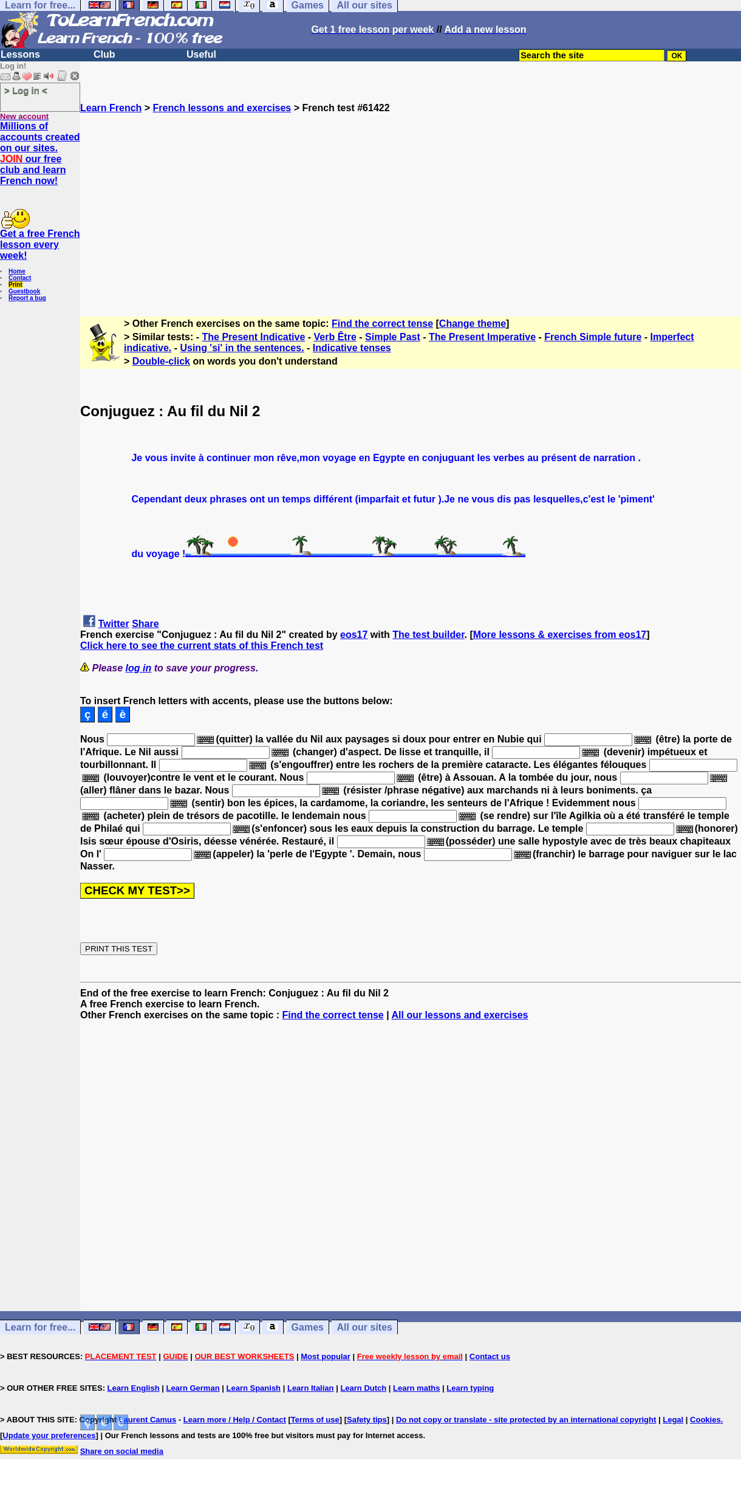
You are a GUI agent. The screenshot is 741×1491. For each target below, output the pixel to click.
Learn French (111, 108)
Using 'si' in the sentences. (242, 348)
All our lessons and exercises (460, 1015)
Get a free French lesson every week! (40, 244)
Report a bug (27, 298)
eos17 (353, 634)
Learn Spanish (253, 1388)
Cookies (705, 1419)
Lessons (20, 54)
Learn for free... (40, 1327)
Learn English (134, 1388)
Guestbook (24, 291)
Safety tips (367, 1419)
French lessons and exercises (222, 108)
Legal (673, 1419)
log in (139, 668)
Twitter (113, 624)
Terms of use (315, 1419)
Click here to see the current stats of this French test (201, 645)
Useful (201, 54)
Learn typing (470, 1388)
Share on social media (121, 1451)
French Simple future (592, 337)
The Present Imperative (482, 337)
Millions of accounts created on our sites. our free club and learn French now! (40, 153)
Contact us (490, 1356)
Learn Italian (310, 1388)
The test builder (428, 634)
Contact (20, 278)
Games (308, 1327)
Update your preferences (48, 1435)
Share (145, 624)
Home (17, 271)
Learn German (192, 1388)
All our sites (364, 1327)
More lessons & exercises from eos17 (559, 634)
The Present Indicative (254, 337)
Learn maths (416, 1388)
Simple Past (392, 337)
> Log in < (25, 90)
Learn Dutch (363, 1388)
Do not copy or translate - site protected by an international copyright (526, 1419)
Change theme (472, 323)
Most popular (325, 1356)
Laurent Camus (148, 1419)
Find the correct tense (382, 323)
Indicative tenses (352, 348)
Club (104, 54)
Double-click (161, 361)
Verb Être (335, 337)
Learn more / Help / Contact (234, 1419)
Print (15, 284)
